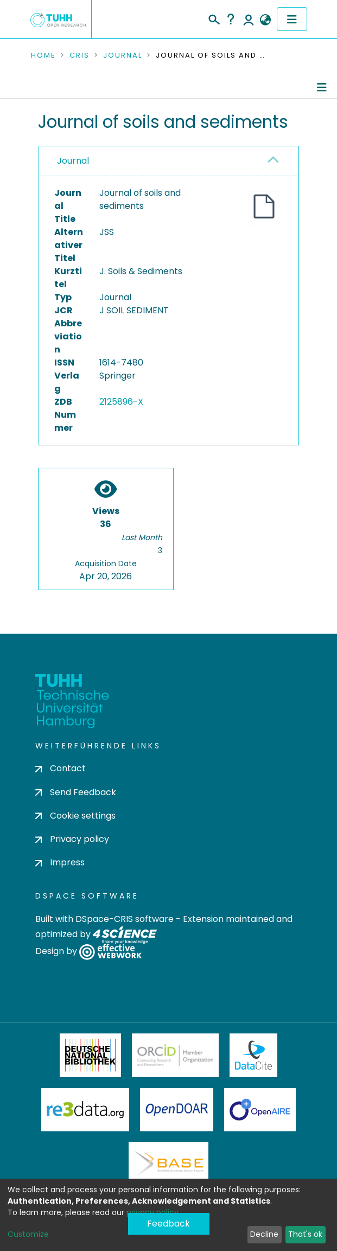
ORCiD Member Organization (175, 1055)
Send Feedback (75, 792)
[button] (265, 20)
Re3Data (85, 1109)
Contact (60, 768)
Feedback (168, 1223)
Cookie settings (75, 815)
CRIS (79, 55)
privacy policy (152, 1212)
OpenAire (260, 1109)
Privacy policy (72, 839)
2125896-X (121, 401)
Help (230, 19)
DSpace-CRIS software (124, 919)
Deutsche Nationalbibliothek (90, 1055)
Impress (60, 862)
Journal (122, 55)
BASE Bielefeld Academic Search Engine (168, 1164)
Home (43, 55)
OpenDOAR (176, 1109)
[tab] (168, 161)
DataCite (253, 1055)
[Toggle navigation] (292, 19)
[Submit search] (213, 17)
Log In (248, 19)
